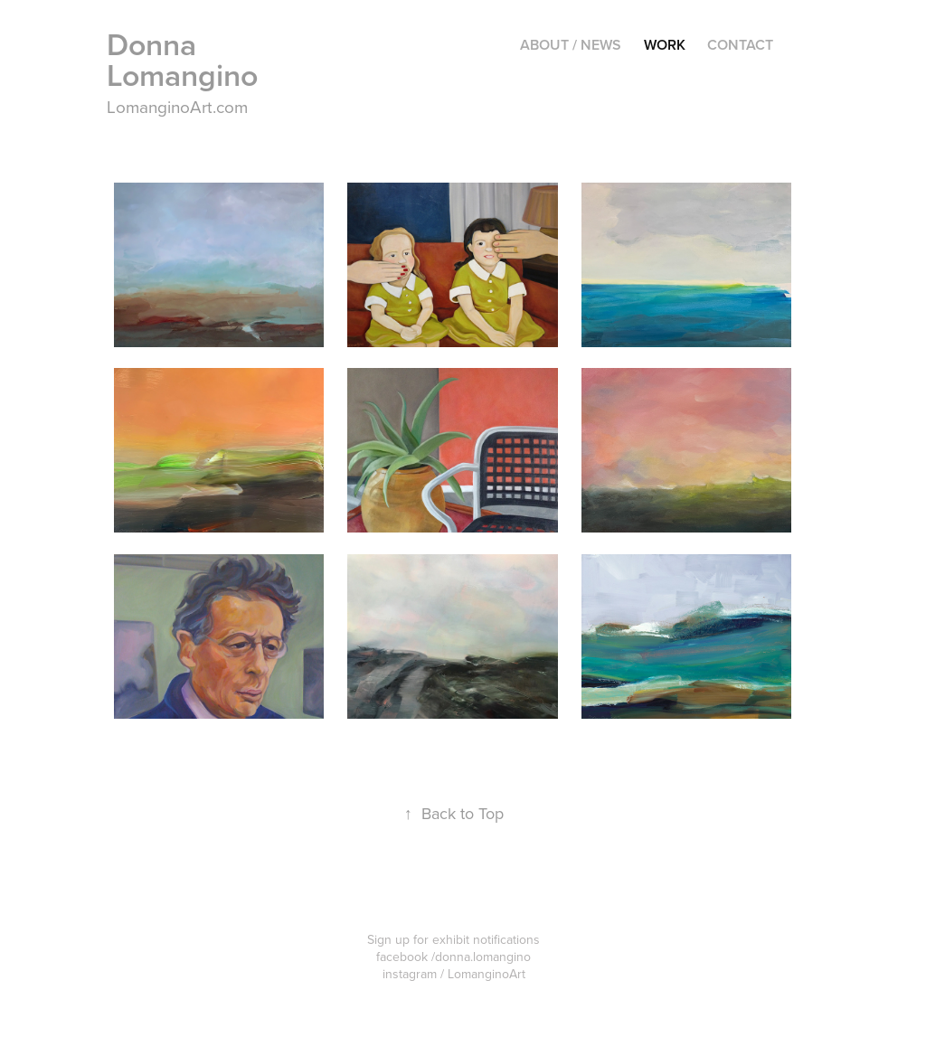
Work (664, 44)
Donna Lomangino (182, 59)
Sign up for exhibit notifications (453, 939)
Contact (740, 44)
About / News (570, 44)
